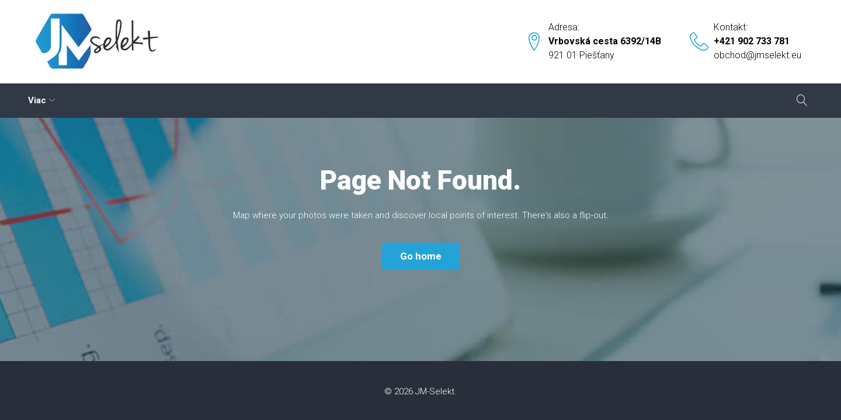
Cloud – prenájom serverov (90, 100)
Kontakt (582, 100)
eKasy (472, 100)
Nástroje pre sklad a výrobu (370, 100)
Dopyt (530, 100)
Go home (421, 256)
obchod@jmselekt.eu (757, 55)
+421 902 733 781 (752, 41)
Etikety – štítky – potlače (230, 100)
